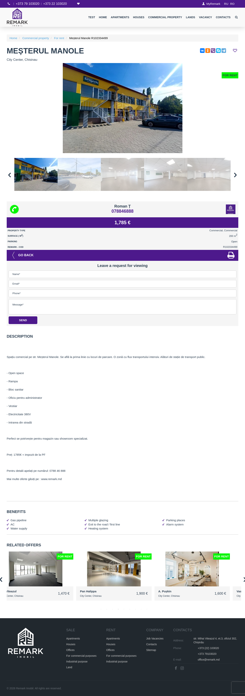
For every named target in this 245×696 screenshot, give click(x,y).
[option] (122, 108)
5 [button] (124, 609)
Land (69, 667)
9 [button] (147, 609)
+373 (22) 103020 (208, 647)
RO (232, 3)
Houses (138, 17)
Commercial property (165, 17)
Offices (70, 649)
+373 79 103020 (27, 4)
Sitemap (151, 649)
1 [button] (101, 609)
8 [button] (141, 609)
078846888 (122, 211)
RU (226, 3)
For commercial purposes (81, 655)
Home (103, 17)
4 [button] (118, 609)
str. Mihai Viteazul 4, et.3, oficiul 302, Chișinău (215, 640)
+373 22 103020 (55, 4)
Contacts (223, 17)
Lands (190, 17)
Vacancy (205, 17)
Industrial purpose (76, 661)
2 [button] (107, 609)
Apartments (120, 17)
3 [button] (112, 609)
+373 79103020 (207, 653)
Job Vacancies (154, 638)
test (91, 17)
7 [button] (135, 609)
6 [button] (130, 609)
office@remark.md (209, 659)
